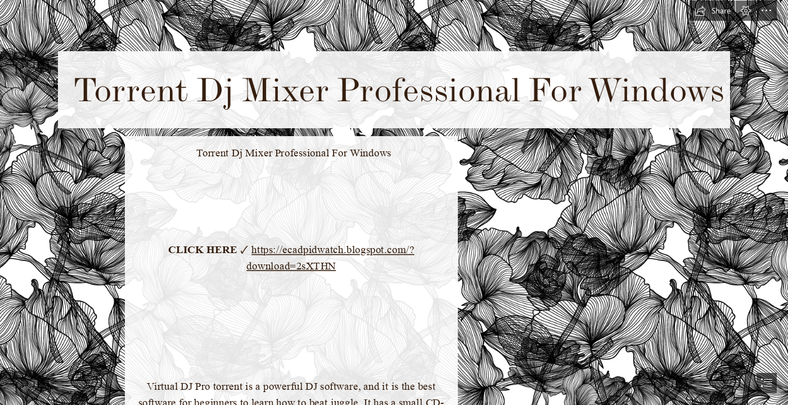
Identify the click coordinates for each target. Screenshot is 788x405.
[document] (394, 202)
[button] (712, 11)
